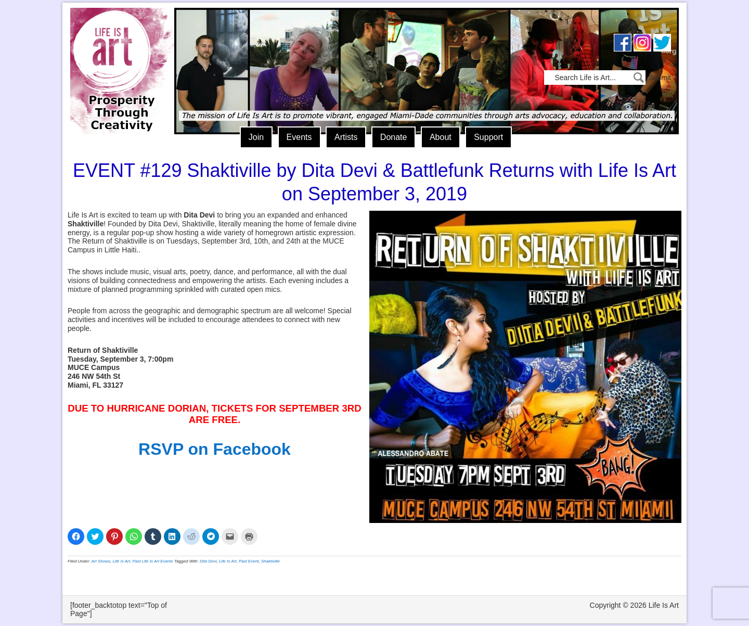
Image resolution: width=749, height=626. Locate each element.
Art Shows (101, 561)
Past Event (249, 561)
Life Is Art (118, 55)
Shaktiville (270, 561)
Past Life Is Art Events (152, 561)
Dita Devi (208, 561)
